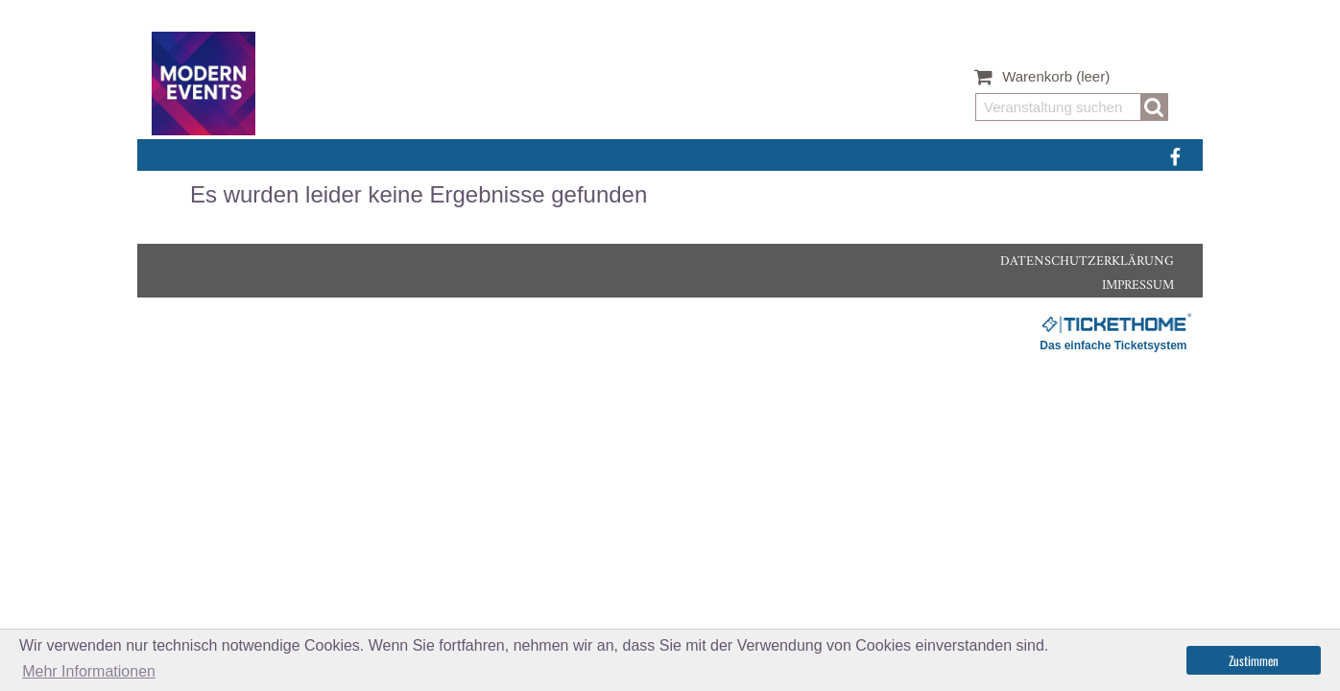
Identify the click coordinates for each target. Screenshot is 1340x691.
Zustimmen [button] (1254, 660)
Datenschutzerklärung (1087, 262)
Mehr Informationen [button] (89, 671)
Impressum (1138, 286)
